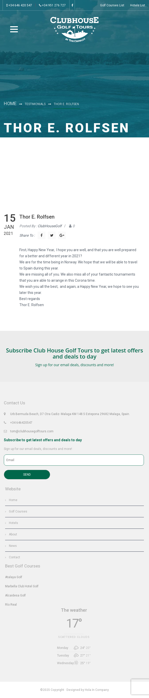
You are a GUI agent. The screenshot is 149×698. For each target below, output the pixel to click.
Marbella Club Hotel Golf (21, 586)
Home (10, 103)
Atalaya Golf (13, 577)
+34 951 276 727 (52, 5)
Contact (14, 557)
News (13, 546)
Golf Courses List (112, 5)
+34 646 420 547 (19, 5)
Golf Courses (18, 511)
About (13, 534)
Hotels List (137, 5)
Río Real (11, 604)
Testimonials (35, 104)
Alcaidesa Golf (15, 595)
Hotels (13, 523)
